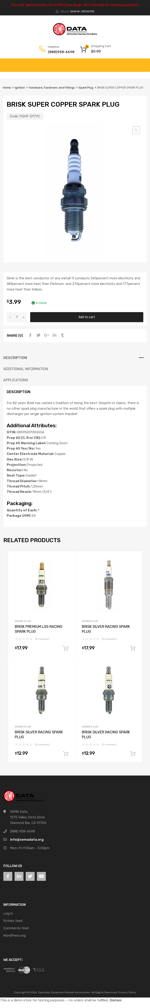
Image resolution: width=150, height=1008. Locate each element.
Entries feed (12, 921)
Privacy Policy (127, 992)
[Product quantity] (16, 317)
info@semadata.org (27, 840)
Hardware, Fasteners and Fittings (52, 87)
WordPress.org (14, 935)
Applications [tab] (15, 380)
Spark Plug (86, 87)
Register (88, 11)
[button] (136, 130)
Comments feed (16, 928)
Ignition (20, 87)
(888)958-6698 (59, 52)
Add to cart (86, 317)
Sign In (75, 11)
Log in (8, 913)
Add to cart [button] (65, 648)
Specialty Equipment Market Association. (64, 992)
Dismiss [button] (116, 1000)
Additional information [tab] (25, 369)
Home (7, 87)
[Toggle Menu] (144, 62)
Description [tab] (15, 358)
